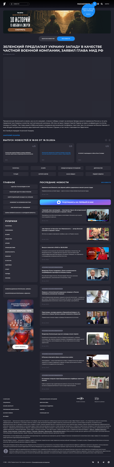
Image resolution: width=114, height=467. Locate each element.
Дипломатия (98, 168)
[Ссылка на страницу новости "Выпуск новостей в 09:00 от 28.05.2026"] (75, 253)
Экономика (9, 230)
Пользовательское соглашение (48, 399)
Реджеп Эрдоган (98, 174)
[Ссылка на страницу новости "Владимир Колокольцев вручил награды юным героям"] (75, 338)
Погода (7, 273)
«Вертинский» (48, 431)
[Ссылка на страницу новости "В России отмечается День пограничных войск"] (75, 360)
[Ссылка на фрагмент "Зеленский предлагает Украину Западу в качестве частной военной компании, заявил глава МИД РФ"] (57, 153)
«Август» (92, 429)
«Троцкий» (35, 431)
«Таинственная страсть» (59, 431)
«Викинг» (28, 431)
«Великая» (41, 431)
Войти (107, 4)
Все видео (6, 416)
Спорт (7, 269)
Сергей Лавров (43, 174)
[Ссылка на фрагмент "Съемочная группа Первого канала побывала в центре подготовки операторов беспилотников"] (20, 153)
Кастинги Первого (8, 412)
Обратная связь (44, 402)
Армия (7, 243)
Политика (15, 168)
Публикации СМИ (44, 412)
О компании (6, 399)
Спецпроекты (6, 402)
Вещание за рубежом (100, 399)
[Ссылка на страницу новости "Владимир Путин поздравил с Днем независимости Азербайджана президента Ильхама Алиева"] (75, 274)
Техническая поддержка (46, 406)
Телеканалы (96, 446)
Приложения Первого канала (11, 409)
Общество (8, 238)
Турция (15, 174)
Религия (8, 256)
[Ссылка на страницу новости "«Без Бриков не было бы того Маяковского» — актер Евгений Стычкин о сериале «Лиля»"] (75, 234)
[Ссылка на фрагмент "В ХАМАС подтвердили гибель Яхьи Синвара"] (93, 153)
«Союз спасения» (12, 431)
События (42, 409)
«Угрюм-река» (22, 431)
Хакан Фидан (70, 174)
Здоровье (8, 265)
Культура (8, 260)
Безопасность (10, 252)
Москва (7, 278)
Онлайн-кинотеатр (8, 406)
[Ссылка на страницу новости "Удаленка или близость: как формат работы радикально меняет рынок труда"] (75, 191)
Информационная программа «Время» (18, 289)
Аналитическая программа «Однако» (17, 293)
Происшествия (10, 247)
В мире (43, 168)
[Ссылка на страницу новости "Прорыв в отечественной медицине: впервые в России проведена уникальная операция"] (75, 296)
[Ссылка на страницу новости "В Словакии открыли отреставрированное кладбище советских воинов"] (75, 382)
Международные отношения (70, 168)
